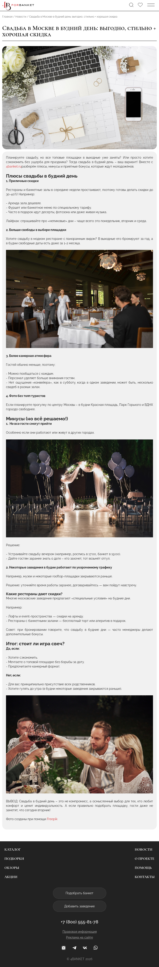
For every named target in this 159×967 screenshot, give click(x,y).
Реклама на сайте (79, 937)
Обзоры (11, 868)
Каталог (12, 849)
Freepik (52, 819)
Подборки (14, 858)
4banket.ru (13, 166)
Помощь (143, 868)
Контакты (145, 877)
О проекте (144, 858)
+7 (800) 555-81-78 (79, 922)
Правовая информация (79, 931)
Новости (143, 849)
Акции (10, 877)
